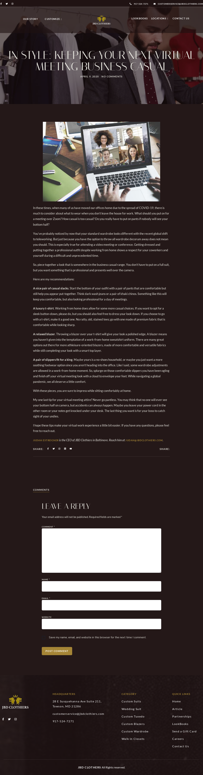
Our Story (30, 19)
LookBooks (140, 18)
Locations (159, 18)
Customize (53, 19)
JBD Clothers (89, 767)
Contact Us (181, 18)
